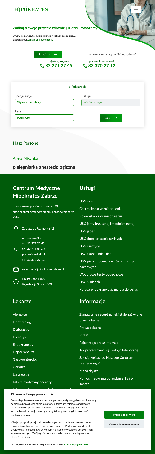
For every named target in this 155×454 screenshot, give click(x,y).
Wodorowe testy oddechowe (101, 274)
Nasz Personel (26, 143)
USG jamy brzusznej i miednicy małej (106, 223)
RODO (84, 335)
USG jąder (87, 231)
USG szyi (86, 201)
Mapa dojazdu (89, 371)
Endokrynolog (23, 344)
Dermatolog (22, 322)
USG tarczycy (89, 246)
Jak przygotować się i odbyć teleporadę (108, 350)
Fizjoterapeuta (23, 352)
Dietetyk (19, 337)
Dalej (110, 118)
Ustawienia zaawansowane (124, 424)
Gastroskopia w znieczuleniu (100, 208)
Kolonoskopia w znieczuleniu (100, 216)
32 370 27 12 (101, 66)
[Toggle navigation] (136, 9)
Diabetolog (21, 329)
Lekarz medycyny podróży (32, 382)
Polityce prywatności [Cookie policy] (76, 444)
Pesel (18, 111)
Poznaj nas (48, 54)
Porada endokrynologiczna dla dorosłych (109, 289)
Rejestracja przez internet (98, 342)
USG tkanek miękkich (95, 254)
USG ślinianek (89, 282)
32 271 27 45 (58, 66)
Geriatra (19, 367)
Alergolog (20, 314)
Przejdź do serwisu (124, 414)
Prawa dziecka (90, 327)
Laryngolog (21, 374)
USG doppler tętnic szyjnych (100, 238)
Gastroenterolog (25, 359)
